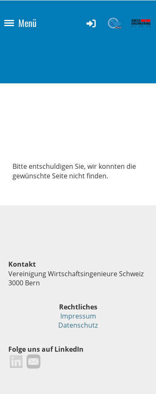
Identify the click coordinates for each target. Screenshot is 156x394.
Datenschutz (78, 325)
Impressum (78, 316)
